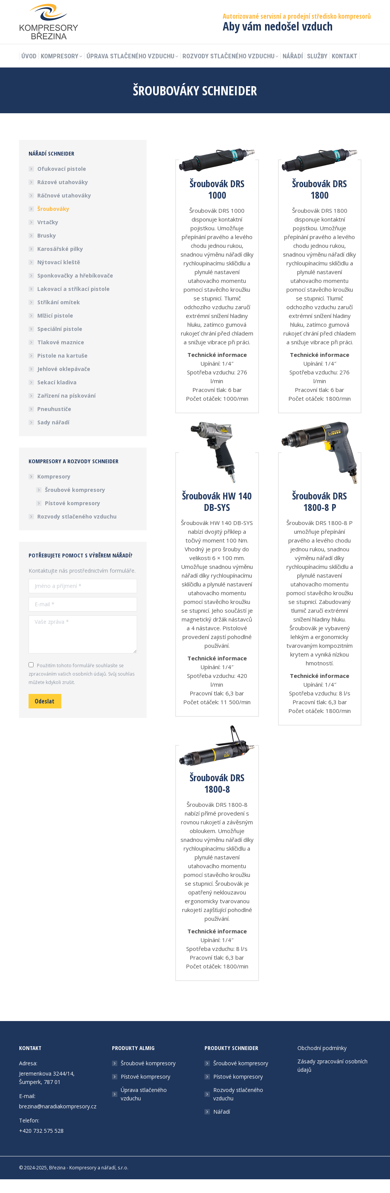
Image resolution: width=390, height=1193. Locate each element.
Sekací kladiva (57, 396)
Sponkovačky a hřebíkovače (75, 289)
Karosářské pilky (60, 262)
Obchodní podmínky (322, 1061)
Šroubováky (53, 222)
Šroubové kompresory (75, 503)
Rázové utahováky (62, 195)
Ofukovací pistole (61, 182)
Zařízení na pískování (66, 409)
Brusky (46, 249)
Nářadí (221, 1125)
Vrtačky (47, 235)
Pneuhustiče (54, 422)
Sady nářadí (53, 436)
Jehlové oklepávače (63, 382)
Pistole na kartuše (62, 369)
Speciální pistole (59, 342)
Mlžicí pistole (55, 329)
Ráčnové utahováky (64, 209)
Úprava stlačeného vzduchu (144, 1108)
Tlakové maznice (60, 356)
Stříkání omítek (58, 316)
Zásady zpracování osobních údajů (332, 1079)
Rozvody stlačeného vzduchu (77, 530)
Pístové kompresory (72, 516)
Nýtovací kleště (58, 275)
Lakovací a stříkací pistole (73, 302)
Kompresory (50, 490)
